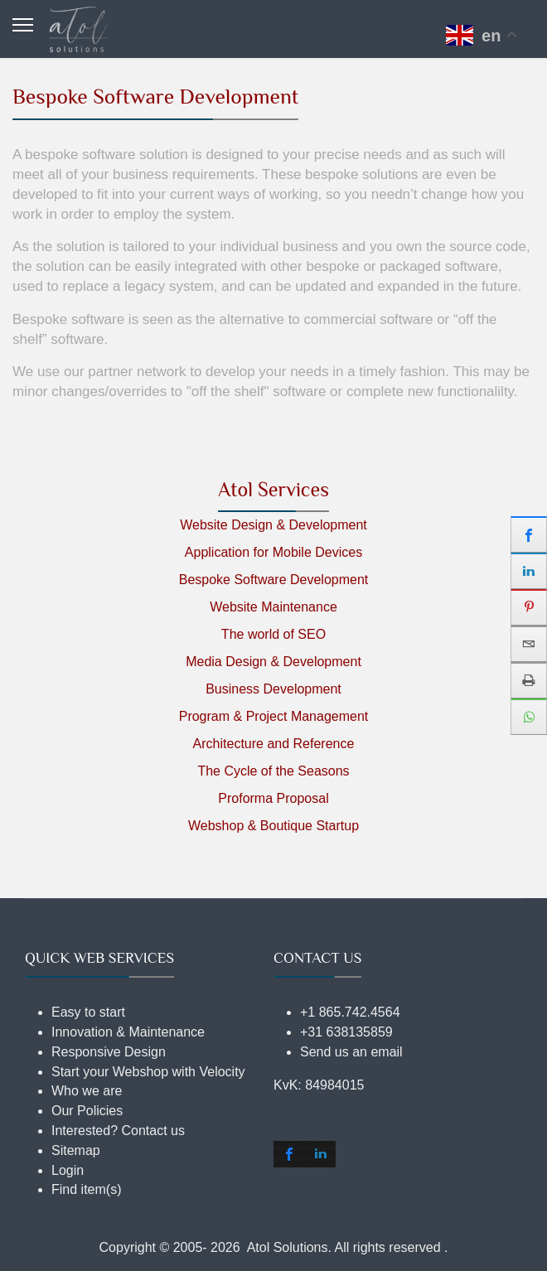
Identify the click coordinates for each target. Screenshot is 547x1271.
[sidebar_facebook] (529, 534)
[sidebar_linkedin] (529, 571)
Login (67, 1170)
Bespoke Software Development (274, 580)
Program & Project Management (274, 716)
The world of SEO (273, 634)
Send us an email (351, 1052)
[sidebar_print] (529, 680)
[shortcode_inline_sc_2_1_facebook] (289, 1154)
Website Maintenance (273, 607)
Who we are (86, 1091)
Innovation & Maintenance (128, 1032)
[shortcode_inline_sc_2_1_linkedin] (320, 1154)
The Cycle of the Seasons (273, 771)
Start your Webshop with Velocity (148, 1072)
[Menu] (22, 25)
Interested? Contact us (118, 1131)
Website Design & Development (273, 525)
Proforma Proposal (273, 798)
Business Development (273, 689)
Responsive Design (108, 1052)
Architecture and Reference (274, 744)
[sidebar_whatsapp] (529, 716)
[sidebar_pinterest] (529, 607)
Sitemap (75, 1150)
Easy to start (88, 1012)
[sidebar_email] (529, 644)
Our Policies (87, 1111)
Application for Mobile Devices (273, 552)
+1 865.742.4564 (350, 1012)
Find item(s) (86, 1189)
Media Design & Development (273, 662)
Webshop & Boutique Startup (273, 826)
